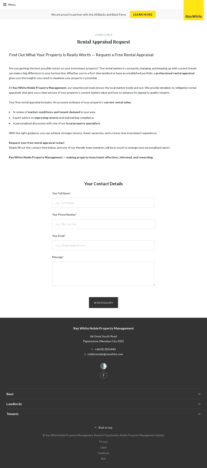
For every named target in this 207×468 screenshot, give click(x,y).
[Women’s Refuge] (103, 367)
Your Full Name (61, 193)
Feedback (103, 453)
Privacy (103, 441)
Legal (103, 447)
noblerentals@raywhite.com (105, 354)
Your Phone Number (64, 214)
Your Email (58, 235)
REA (103, 458)
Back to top (105, 427)
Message (57, 257)
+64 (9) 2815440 (105, 349)
